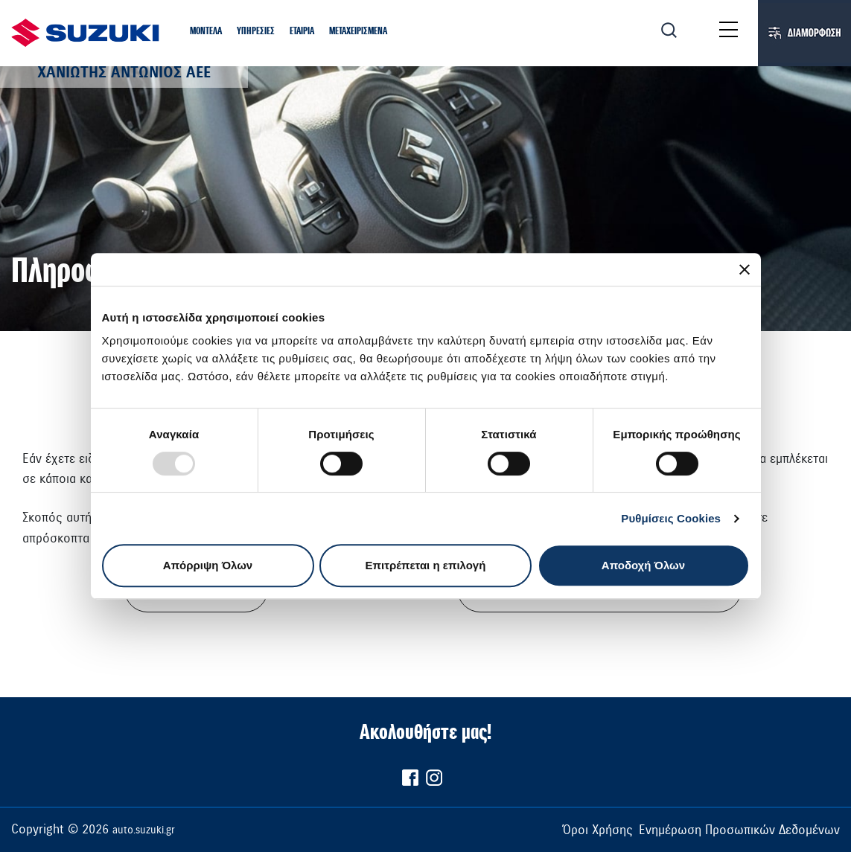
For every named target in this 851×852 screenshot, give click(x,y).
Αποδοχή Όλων (643, 565)
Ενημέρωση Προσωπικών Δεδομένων (739, 830)
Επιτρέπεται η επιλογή (426, 565)
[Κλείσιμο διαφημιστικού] (744, 269)
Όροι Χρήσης (597, 830)
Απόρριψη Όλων (207, 565)
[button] (206, 32)
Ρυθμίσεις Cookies (671, 518)
